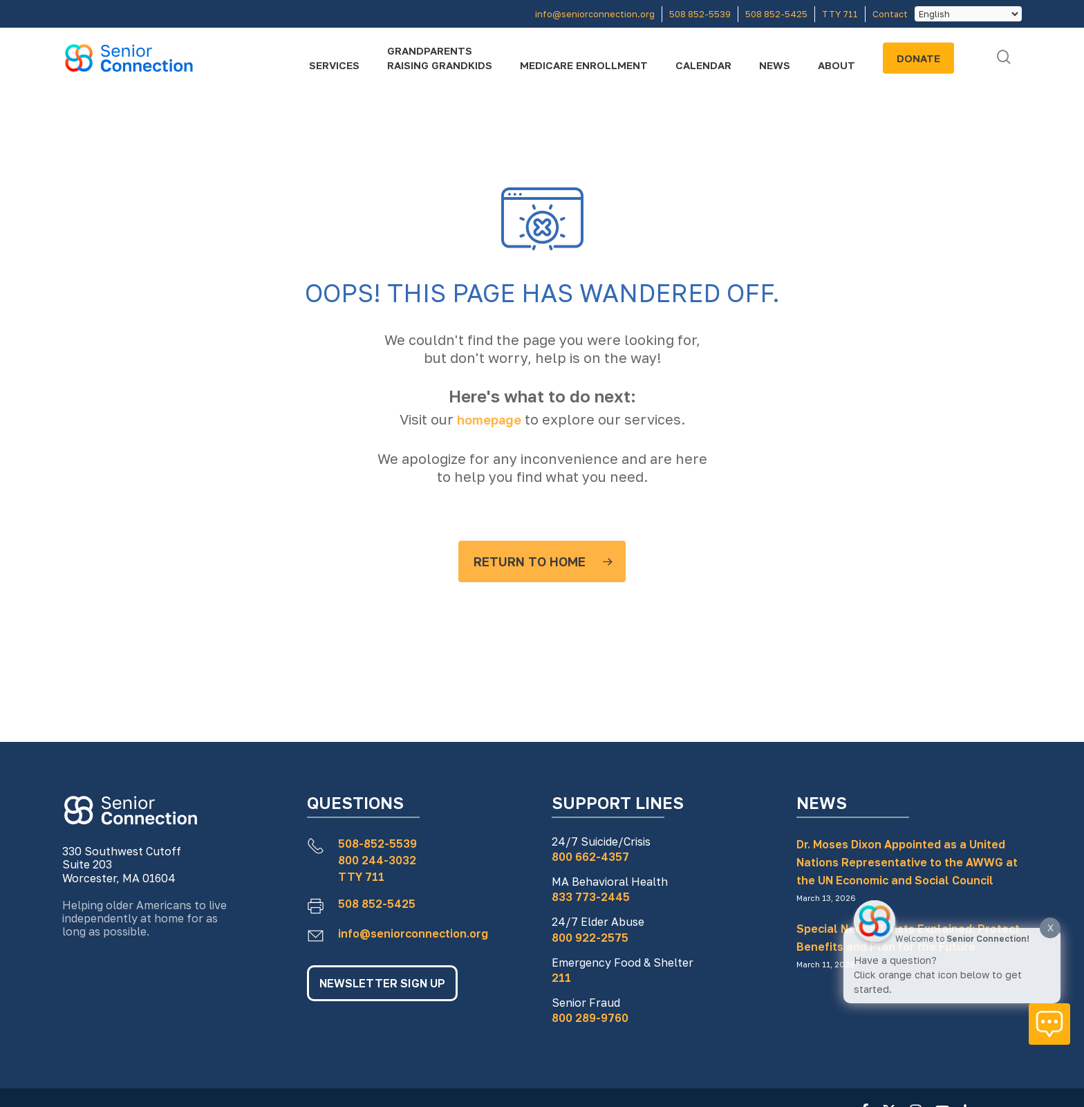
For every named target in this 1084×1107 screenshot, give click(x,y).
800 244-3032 (377, 860)
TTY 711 (361, 877)
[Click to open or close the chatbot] (1049, 1024)
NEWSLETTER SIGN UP (382, 983)
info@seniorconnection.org (413, 933)
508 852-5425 (376, 904)
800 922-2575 (590, 938)
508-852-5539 (377, 843)
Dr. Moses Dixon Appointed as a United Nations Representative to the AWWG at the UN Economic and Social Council (907, 862)
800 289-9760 (590, 1018)
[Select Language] (968, 13)
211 (561, 978)
